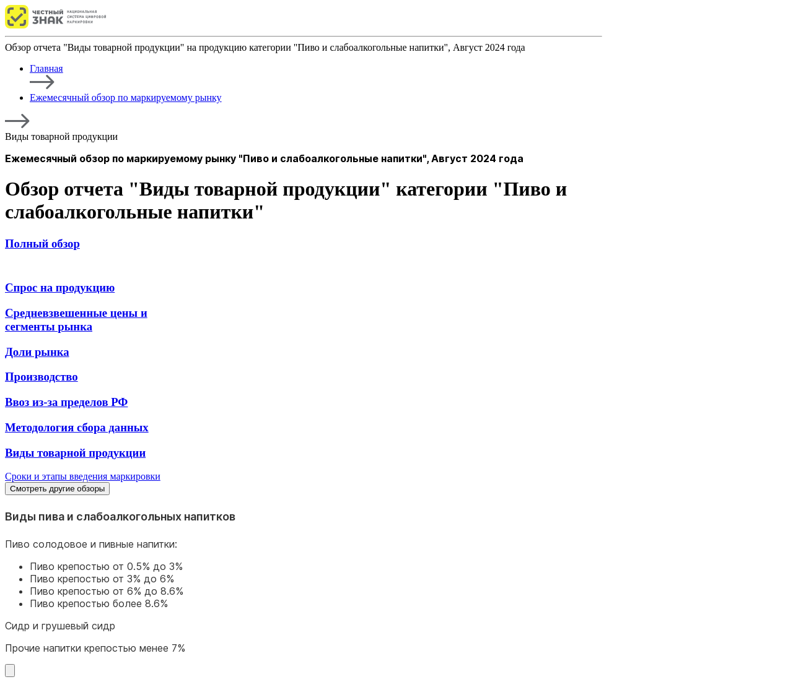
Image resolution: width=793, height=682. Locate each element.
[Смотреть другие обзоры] (10, 670)
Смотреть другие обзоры (57, 488)
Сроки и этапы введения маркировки (82, 476)
